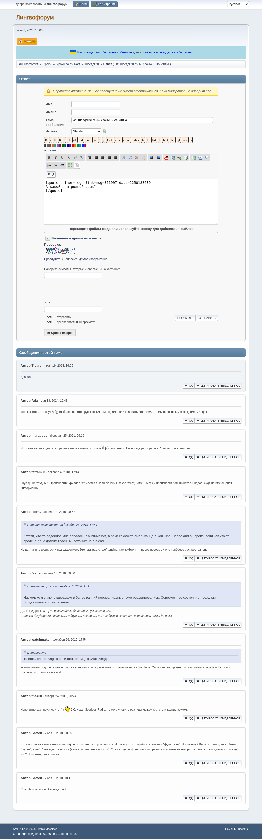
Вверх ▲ (243, 828)
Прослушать (52, 259)
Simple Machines (47, 828)
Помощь (230, 828)
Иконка (51, 131)
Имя (49, 104)
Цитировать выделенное (218, 385)
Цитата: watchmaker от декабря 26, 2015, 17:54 (62, 525)
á (45, 150)
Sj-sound (26, 377)
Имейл (51, 112)
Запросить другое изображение (85, 259)
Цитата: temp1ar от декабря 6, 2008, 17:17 (59, 586)
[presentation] (82, 289)
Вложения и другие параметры (76, 238)
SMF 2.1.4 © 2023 (24, 828)
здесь (137, 52)
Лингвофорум (35, 17)
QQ (188, 385)
